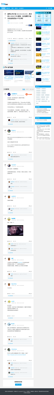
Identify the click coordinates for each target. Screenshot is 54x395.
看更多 (49, 24)
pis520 (12, 243)
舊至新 (24, 89)
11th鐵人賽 (38, 94)
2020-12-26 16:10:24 (20, 325)
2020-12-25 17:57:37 (20, 131)
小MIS (8, 22)
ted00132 (12, 181)
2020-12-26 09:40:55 (23, 43)
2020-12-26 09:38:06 (20, 285)
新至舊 (27, 89)
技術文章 (8, 8)
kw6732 (12, 119)
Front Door (20, 262)
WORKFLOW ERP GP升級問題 (42, 108)
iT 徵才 (12, 8)
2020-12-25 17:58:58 (20, 166)
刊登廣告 (28, 391)
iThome (24, 391)
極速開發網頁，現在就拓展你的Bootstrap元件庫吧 (46, 44)
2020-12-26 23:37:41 (23, 54)
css (48, 101)
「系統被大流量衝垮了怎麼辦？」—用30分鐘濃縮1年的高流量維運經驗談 (9, 77)
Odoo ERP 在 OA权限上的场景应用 (42, 112)
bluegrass (13, 130)
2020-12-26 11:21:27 (22, 243)
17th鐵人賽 (38, 92)
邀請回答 (21, 38)
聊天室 (16, 8)
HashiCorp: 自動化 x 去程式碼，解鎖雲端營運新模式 (46, 39)
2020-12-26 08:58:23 (20, 259)
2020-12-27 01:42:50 (20, 350)
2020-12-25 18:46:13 (20, 197)
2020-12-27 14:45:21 (23, 248)
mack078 (12, 54)
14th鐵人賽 (43, 90)
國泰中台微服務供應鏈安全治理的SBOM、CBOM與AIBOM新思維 (46, 73)
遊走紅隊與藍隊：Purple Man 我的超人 (46, 27)
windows (43, 99)
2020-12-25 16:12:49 (20, 95)
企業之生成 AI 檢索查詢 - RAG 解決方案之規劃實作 (19, 77)
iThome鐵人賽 (44, 12)
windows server (44, 101)
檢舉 (30, 38)
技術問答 (3, 8)
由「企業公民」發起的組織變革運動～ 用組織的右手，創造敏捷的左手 (46, 67)
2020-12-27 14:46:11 (23, 363)
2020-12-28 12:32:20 (23, 372)
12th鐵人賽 (43, 92)
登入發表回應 (10, 124)
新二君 (12, 323)
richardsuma (14, 349)
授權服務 (32, 391)
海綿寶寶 (13, 218)
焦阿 (12, 258)
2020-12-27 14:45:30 (23, 59)
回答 (9, 38)
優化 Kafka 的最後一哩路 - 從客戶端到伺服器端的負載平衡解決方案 (46, 32)
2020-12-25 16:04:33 (14, 22)
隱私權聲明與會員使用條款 (44, 391)
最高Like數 (32, 89)
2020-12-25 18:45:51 (23, 181)
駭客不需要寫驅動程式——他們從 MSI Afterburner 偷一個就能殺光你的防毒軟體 (43, 135)
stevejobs (12, 43)
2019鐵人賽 (47, 94)
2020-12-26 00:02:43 (23, 208)
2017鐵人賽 (38, 99)
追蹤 (26, 38)
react (37, 103)
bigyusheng (13, 283)
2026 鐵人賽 (21, 8)
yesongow (13, 164)
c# (36, 101)
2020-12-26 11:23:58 (20, 302)
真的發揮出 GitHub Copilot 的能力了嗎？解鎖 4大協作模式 (29, 77)
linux (39, 101)
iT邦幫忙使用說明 (27, 392)
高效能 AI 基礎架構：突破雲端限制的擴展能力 (45, 79)
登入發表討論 (10, 63)
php (46, 99)
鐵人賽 (43, 94)
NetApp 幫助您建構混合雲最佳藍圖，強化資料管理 (46, 60)
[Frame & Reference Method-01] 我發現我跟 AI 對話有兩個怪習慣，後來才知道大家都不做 (43, 126)
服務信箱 (36, 391)
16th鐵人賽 (43, 88)
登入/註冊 (50, 8)
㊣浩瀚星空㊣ (14, 93)
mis (8, 20)
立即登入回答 (18, 384)
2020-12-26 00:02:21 (23, 186)
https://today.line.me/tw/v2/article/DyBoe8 (16, 354)
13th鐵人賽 (38, 90)
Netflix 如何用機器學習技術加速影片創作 (46, 49)
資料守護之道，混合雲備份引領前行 (46, 54)
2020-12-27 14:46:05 (23, 339)
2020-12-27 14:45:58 (23, 274)
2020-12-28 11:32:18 (23, 367)
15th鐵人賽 (38, 88)
